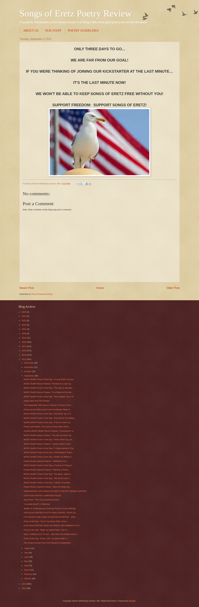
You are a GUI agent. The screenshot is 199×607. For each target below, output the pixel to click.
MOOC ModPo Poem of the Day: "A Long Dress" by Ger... (49, 379)
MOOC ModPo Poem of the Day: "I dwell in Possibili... (47, 482)
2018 (24, 342)
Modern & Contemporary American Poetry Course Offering (49, 508)
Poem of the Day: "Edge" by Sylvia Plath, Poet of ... (46, 530)
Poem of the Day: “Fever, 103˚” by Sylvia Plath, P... (46, 538)
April (26, 565)
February (28, 574)
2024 (24, 316)
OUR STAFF (53, 30)
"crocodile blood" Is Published (37, 504)
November (29, 367)
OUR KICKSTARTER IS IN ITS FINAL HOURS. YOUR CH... (50, 512)
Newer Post (26, 287)
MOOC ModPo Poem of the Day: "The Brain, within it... (48, 474)
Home (100, 287)
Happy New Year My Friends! (37, 401)
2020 (24, 333)
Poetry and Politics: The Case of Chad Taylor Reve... (47, 426)
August (27, 548)
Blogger (132, 601)
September (29, 376)
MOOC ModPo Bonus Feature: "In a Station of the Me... (48, 392)
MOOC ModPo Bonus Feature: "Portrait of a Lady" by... (48, 384)
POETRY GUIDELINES (83, 30)
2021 (24, 329)
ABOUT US (31, 30)
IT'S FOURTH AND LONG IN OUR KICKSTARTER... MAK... (50, 517)
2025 (24, 312)
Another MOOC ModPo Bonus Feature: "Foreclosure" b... (49, 431)
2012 (24, 588)
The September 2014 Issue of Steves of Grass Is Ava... (48, 405)
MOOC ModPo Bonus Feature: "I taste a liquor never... (48, 444)
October (28, 371)
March (27, 570)
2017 (24, 346)
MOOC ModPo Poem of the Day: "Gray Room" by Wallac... (50, 418)
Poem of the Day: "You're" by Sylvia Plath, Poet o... (46, 521)
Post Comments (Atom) (42, 294)
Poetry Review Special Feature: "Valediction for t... (46, 461)
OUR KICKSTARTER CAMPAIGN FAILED (42, 495)
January (28, 578)
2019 (24, 338)
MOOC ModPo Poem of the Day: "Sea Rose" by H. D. (47, 414)
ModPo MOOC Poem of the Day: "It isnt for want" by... (47, 422)
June (26, 557)
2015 (24, 355)
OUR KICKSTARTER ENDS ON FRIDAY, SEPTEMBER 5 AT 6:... (52, 525)
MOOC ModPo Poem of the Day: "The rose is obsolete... (49, 388)
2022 (24, 325)
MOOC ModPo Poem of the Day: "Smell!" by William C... (49, 457)
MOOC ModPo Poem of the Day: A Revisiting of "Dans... (49, 452)
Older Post (173, 287)
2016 (24, 350)
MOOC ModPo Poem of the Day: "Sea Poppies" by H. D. (49, 396)
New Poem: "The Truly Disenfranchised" (41, 500)
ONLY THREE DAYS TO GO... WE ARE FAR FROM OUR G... (51, 534)
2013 (24, 584)
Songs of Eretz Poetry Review (75, 13)
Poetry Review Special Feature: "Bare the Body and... (47, 487)
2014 (24, 359)
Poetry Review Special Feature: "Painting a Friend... (47, 470)
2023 (24, 320)
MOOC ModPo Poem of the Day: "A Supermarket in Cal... (49, 448)
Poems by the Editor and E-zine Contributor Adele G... (48, 409)
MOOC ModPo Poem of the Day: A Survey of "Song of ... (49, 465)
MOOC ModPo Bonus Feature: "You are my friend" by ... (49, 435)
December (29, 363)
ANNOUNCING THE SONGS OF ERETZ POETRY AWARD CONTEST (55, 491)
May (26, 561)
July (26, 552)
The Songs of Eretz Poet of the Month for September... (48, 543)
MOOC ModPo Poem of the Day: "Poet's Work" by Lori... (49, 439)
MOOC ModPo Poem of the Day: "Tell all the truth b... (47, 478)
